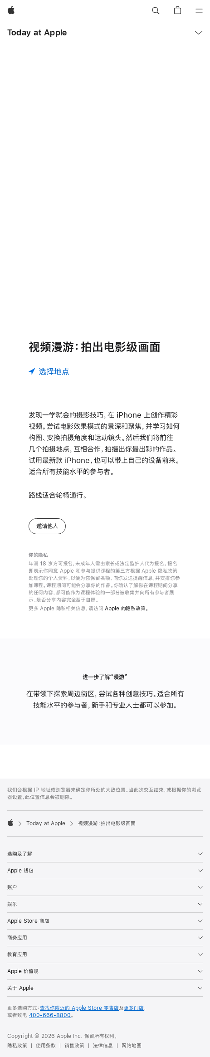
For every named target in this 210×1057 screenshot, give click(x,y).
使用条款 (46, 1045)
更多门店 (134, 1008)
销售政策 (74, 1045)
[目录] (199, 11)
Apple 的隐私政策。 (127, 608)
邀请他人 (47, 526)
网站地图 (132, 1045)
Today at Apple (37, 32)
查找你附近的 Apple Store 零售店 (79, 1008)
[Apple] (11, 11)
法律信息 (103, 1045)
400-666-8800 (50, 1015)
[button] (155, 11)
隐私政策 (17, 1045)
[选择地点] (49, 371)
